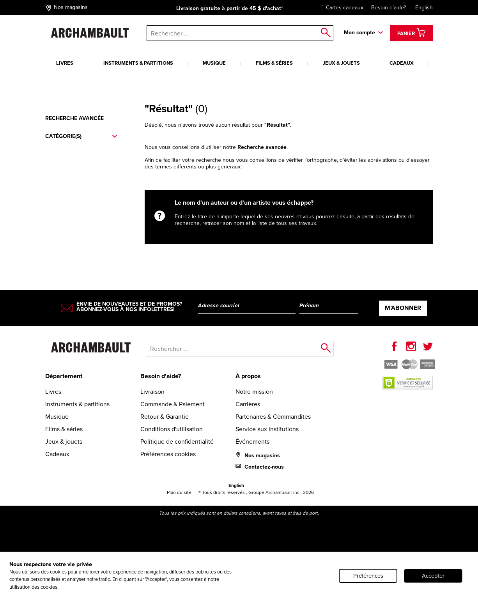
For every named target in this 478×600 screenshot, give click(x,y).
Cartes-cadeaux (340, 8)
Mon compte (359, 32)
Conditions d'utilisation (171, 429)
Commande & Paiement (172, 404)
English (424, 8)
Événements (252, 441)
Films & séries (274, 63)
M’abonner (403, 307)
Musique (214, 63)
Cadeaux (401, 63)
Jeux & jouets (341, 63)
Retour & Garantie (164, 416)
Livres (64, 63)
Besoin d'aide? (388, 8)
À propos (248, 376)
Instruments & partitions (138, 63)
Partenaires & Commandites (273, 416)
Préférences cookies (168, 454)
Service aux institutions (267, 429)
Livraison (152, 391)
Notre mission (254, 391)
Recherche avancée (74, 118)
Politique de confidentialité (177, 441)
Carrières (247, 404)
